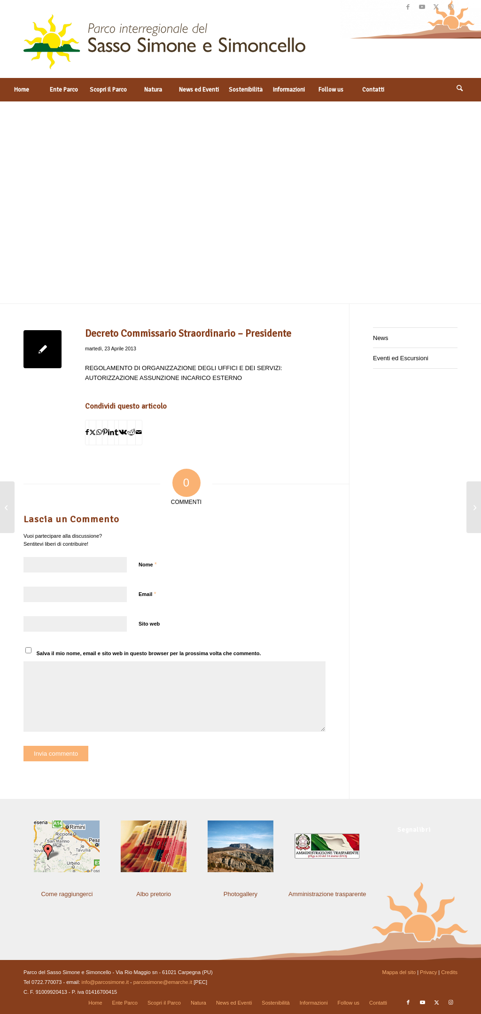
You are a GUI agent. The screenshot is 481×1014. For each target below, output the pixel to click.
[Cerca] (460, 89)
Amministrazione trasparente (327, 894)
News (380, 337)
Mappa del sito (399, 972)
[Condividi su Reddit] (131, 432)
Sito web (149, 624)
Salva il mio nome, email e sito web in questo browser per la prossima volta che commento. (149, 653)
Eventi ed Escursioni (400, 358)
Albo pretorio (153, 894)
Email (147, 593)
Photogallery (240, 894)
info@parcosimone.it (105, 982)
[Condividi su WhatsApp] (99, 432)
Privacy (428, 972)
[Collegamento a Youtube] (422, 7)
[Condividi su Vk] (123, 432)
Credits (449, 972)
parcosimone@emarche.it (163, 982)
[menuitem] (21, 89)
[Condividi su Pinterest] (105, 432)
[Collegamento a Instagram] (450, 7)
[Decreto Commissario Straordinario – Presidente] (473, 507)
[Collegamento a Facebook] (408, 7)
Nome (148, 564)
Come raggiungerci (67, 894)
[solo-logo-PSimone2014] (164, 46)
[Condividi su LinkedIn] (111, 432)
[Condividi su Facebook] (87, 432)
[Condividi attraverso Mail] (139, 432)
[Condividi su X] (92, 432)
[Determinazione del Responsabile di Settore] (7, 507)
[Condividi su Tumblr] (116, 432)
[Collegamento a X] (436, 7)
